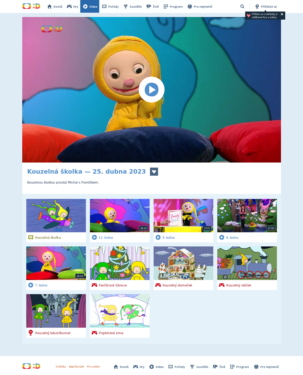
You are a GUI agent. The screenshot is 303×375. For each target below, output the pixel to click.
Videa (90, 6)
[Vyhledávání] (242, 6)
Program (173, 6)
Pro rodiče (93, 366)
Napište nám (76, 366)
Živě (152, 6)
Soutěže (132, 6)
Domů (55, 6)
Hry (73, 6)
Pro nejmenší (199, 6)
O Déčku (61, 366)
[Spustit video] (151, 90)
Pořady (110, 6)
